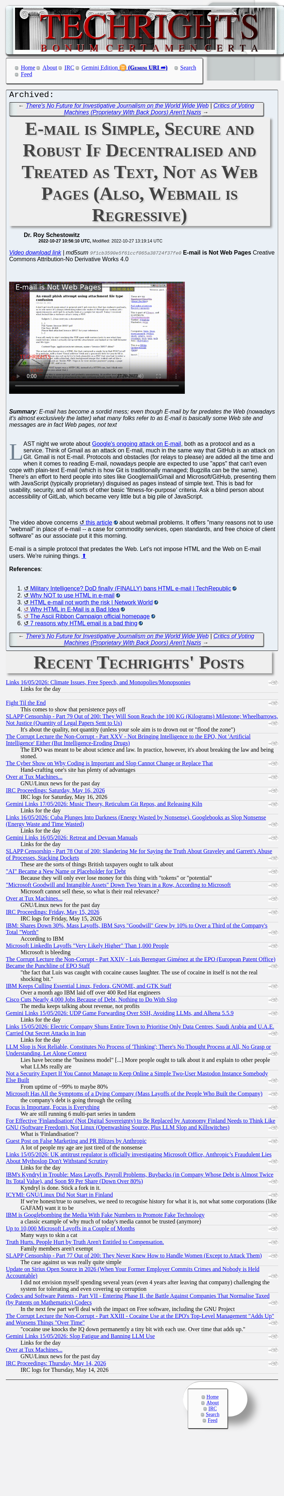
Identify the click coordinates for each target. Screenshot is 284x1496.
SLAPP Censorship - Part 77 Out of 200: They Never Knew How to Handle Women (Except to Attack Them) (134, 1257)
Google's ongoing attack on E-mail (136, 445)
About (49, 67)
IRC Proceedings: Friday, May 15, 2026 (52, 914)
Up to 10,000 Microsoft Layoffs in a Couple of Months (70, 1230)
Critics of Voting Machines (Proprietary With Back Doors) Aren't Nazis (159, 110)
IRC (69, 67)
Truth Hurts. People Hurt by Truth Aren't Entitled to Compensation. (85, 1244)
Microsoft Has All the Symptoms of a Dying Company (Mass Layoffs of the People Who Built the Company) (134, 1095)
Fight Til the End (26, 704)
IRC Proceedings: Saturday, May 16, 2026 (55, 792)
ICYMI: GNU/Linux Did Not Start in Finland (59, 1196)
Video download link (35, 254)
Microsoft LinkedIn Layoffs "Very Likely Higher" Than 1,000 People (87, 947)
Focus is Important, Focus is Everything (53, 1109)
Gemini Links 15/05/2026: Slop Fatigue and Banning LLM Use (80, 1338)
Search (188, 67)
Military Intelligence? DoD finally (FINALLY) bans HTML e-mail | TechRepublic (130, 590)
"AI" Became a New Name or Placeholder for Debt (66, 873)
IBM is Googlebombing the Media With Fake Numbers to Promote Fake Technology (105, 1217)
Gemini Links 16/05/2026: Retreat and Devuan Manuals (72, 839)
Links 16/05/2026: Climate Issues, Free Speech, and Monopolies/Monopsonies (98, 684)
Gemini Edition (100, 67)
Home (28, 67)
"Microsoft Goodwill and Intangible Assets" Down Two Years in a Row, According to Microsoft (118, 887)
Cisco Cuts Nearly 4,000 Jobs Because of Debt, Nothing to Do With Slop (91, 1001)
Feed (26, 74)
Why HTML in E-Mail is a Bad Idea (74, 611)
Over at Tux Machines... (34, 778)
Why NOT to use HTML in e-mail (72, 597)
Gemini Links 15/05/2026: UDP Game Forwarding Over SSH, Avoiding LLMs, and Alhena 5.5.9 (119, 1015)
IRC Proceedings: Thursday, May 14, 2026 (56, 1365)
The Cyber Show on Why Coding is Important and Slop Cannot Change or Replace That (109, 765)
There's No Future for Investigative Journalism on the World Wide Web (117, 107)
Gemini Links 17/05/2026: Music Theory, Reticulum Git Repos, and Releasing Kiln (104, 806)
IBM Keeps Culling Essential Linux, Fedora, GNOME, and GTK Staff (88, 988)
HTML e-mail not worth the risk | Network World (91, 604)
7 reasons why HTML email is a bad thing (83, 625)
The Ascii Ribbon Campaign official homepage (90, 618)
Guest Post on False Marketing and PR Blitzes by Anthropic (76, 1143)
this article (99, 524)
